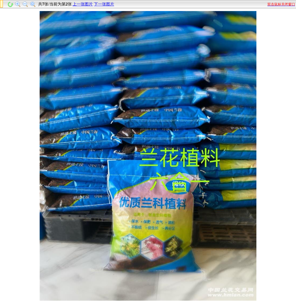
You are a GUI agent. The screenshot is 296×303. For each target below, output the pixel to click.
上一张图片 (83, 4)
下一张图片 (104, 4)
